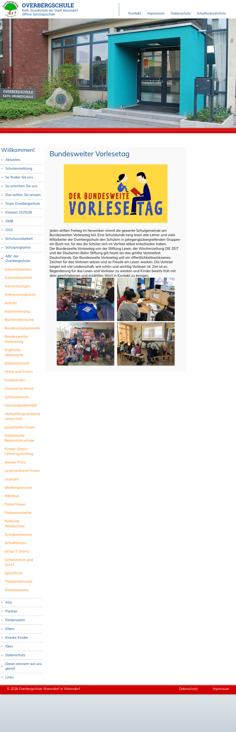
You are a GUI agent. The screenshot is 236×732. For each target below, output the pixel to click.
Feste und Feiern (19, 371)
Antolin (11, 303)
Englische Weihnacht (14, 352)
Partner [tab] (8, 611)
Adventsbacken (18, 269)
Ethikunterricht (17, 363)
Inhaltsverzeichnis (211, 13)
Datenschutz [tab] (12, 655)
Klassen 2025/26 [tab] (16, 212)
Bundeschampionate (22, 328)
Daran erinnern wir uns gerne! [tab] (21, 666)
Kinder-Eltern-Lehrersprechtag (19, 451)
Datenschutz (181, 13)
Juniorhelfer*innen (20, 427)
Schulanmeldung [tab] (16, 168)
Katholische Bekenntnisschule (19, 438)
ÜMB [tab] (6, 221)
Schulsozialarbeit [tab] (16, 238)
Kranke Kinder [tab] (14, 637)
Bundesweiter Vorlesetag (17, 338)
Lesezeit (12, 479)
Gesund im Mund (19, 388)
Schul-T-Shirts (17, 551)
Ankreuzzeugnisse (20, 294)
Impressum (156, 13)
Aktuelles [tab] (10, 159)
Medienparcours (18, 487)
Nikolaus (12, 495)
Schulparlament (18, 534)
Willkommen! (18, 149)
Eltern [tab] (7, 629)
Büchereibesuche (19, 319)
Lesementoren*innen (22, 470)
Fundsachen (15, 380)
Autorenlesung (17, 311)
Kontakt (134, 13)
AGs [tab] (6, 602)
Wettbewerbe (17, 589)
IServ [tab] (6, 646)
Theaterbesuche (18, 581)
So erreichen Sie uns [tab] (18, 186)
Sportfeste (14, 573)
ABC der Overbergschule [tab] (15, 258)
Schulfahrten (16, 542)
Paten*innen (15, 504)
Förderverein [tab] (12, 620)
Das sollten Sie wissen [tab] (20, 195)
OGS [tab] (6, 230)
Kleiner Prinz (15, 462)
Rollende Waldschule (15, 523)
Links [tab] (7, 677)
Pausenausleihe (18, 512)
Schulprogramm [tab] (15, 247)
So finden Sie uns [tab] (16, 177)
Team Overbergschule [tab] (20, 203)
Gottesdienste (17, 397)
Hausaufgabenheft (21, 405)
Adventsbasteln (18, 277)
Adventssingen (17, 286)
